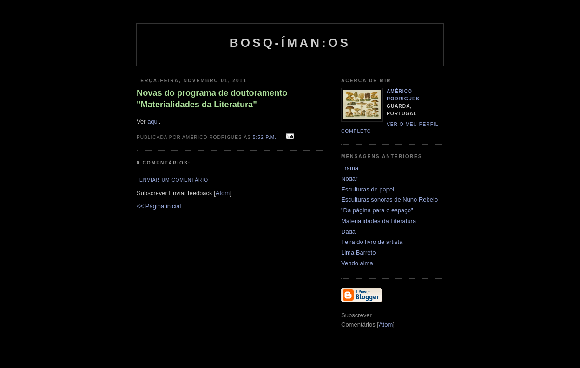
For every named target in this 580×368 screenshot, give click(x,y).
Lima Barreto (358, 252)
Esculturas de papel (367, 189)
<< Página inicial (159, 206)
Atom (223, 193)
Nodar (349, 178)
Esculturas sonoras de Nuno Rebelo (389, 199)
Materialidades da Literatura (378, 220)
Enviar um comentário (173, 180)
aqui (153, 121)
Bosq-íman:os (290, 43)
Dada (348, 231)
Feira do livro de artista (371, 241)
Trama (349, 167)
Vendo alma (357, 263)
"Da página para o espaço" (377, 210)
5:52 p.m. (265, 137)
